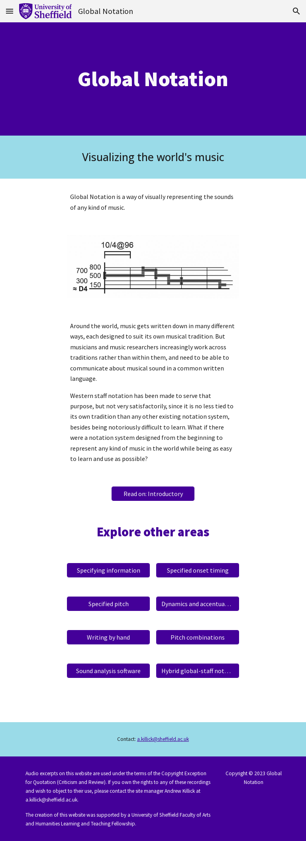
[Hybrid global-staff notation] (197, 670)
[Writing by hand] (108, 637)
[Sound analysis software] (108, 670)
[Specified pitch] (108, 603)
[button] (9, 11)
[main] (153, 79)
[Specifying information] (108, 570)
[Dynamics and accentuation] (197, 603)
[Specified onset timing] (197, 570)
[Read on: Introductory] (153, 493)
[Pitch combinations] (197, 637)
